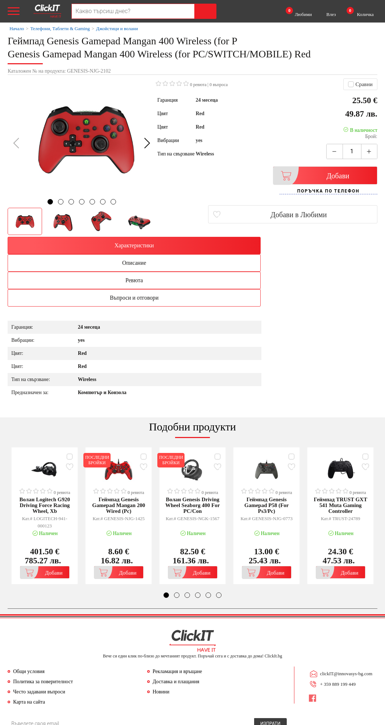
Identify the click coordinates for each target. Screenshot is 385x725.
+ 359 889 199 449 (337, 631)
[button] (147, 143)
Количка (360, 12)
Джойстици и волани (117, 28)
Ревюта (239, 245)
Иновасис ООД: (155, 719)
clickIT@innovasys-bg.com (345, 622)
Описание (146, 245)
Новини (161, 640)
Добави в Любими (334, 215)
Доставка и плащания (176, 630)
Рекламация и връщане (177, 620)
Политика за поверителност (43, 630)
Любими (299, 12)
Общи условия (29, 620)
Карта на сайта (29, 650)
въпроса (219, 84)
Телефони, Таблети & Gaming (60, 28)
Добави (316, 176)
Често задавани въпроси (39, 640)
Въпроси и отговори (332, 245)
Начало (16, 28)
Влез (331, 14)
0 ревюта (198, 84)
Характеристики (52, 245)
